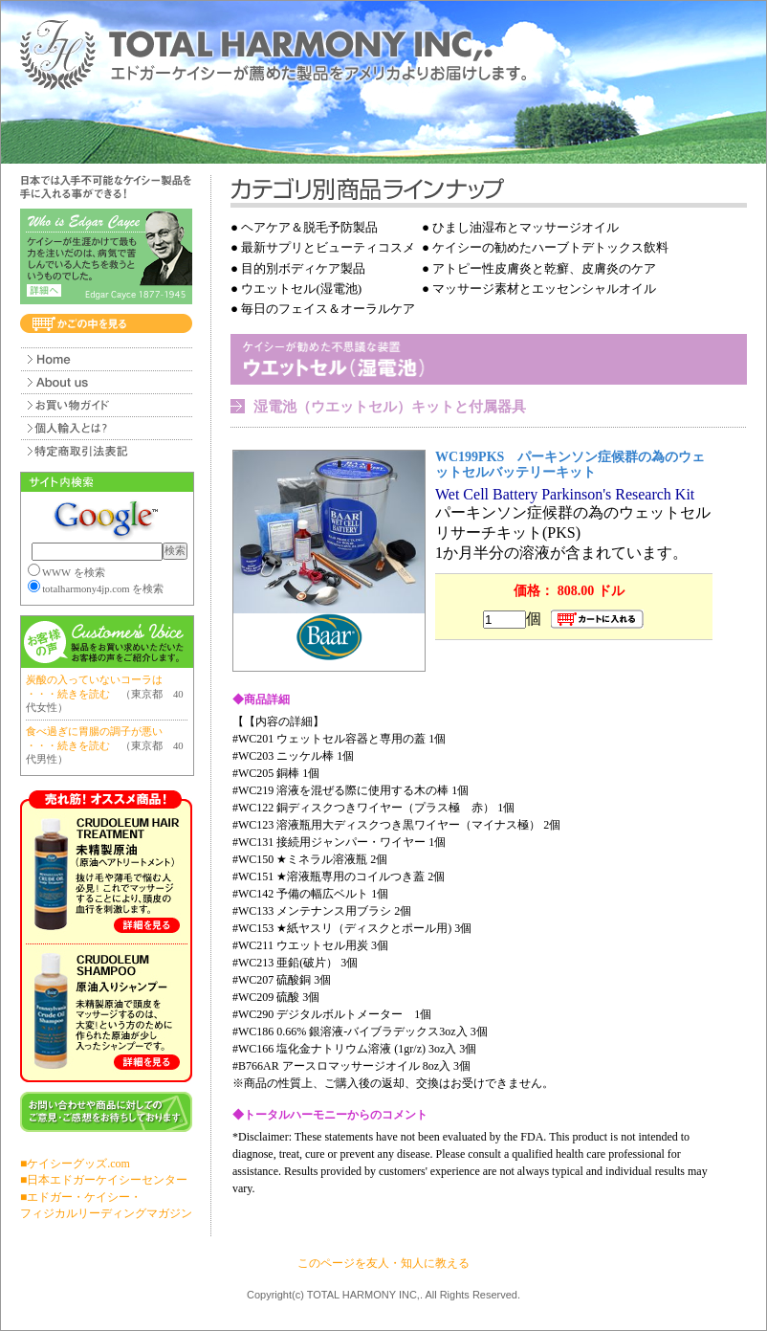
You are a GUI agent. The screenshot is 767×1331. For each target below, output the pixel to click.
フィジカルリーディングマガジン (106, 1213)
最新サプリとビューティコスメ (328, 247)
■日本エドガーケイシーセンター (103, 1180)
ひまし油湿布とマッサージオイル (525, 227)
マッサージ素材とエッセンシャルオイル (544, 288)
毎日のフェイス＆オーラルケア (328, 308)
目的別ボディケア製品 (303, 268)
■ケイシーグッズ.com (75, 1163)
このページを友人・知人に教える (383, 1263)
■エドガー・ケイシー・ (81, 1197)
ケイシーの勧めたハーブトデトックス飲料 (550, 247)
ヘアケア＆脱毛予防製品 (309, 227)
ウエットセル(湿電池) (301, 288)
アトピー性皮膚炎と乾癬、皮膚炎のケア (544, 268)
